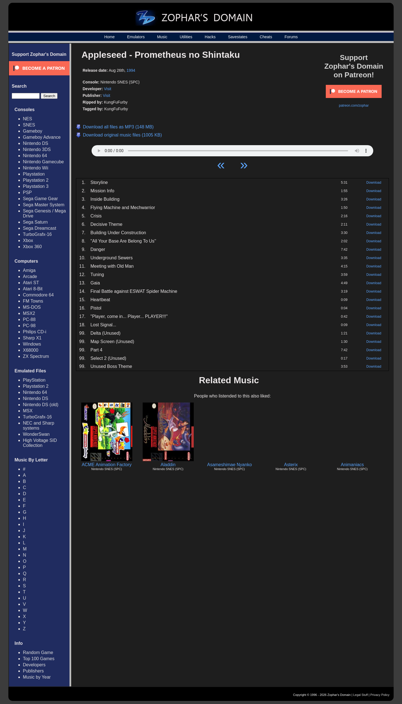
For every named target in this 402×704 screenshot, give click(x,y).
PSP (27, 192)
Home (109, 37)
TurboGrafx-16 (37, 234)
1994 (130, 70)
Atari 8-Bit (32, 288)
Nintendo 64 (35, 155)
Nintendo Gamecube (43, 161)
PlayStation (34, 380)
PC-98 (29, 325)
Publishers (33, 671)
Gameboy (32, 131)
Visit (107, 89)
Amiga (29, 270)
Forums (291, 37)
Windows (32, 344)
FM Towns (33, 301)
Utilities (186, 37)
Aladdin (168, 464)
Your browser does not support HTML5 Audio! (232, 149)
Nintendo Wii (35, 168)
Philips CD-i (34, 331)
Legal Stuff (360, 694)
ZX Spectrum (36, 356)
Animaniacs (352, 464)
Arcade (30, 276)
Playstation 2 (36, 180)
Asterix (291, 464)
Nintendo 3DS (37, 149)
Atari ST (31, 282)
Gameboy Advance (42, 137)
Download (373, 183)
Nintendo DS (35, 143)
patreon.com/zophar (354, 105)
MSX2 (29, 313)
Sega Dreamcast (39, 228)
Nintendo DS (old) (40, 404)
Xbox (28, 240)
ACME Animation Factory (107, 464)
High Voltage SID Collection (40, 443)
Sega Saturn (35, 222)
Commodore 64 (38, 295)
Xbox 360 (32, 246)
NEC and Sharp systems (38, 425)
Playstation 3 (36, 186)
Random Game (38, 652)
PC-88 (29, 319)
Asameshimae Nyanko (229, 464)
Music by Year (37, 677)
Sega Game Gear (40, 198)
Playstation (34, 174)
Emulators (136, 37)
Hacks (210, 37)
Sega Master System (43, 204)
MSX (28, 410)
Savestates (237, 37)
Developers (34, 664)
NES (27, 118)
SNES (29, 125)
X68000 (30, 350)
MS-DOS (32, 307)
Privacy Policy (379, 694)
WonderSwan (36, 434)
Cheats (266, 37)
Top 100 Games (38, 658)
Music (162, 37)
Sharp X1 (32, 338)
